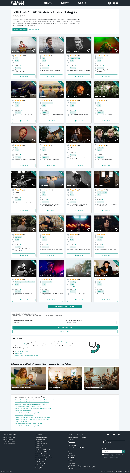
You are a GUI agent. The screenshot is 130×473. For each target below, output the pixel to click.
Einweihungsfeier (39, 466)
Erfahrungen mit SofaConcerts (76, 447)
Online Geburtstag (40, 462)
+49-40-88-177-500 (21, 351)
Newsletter (71, 457)
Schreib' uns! (18, 353)
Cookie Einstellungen (123, 471)
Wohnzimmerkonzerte (41, 437)
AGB (116, 471)
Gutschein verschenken (9, 443)
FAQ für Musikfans (8, 439)
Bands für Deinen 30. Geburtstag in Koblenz (28, 424)
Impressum (103, 471)
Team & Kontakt (72, 445)
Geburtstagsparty (40, 439)
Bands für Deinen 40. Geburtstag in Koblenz (28, 426)
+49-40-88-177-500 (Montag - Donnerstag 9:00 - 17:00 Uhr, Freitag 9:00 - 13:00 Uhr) (82, 466)
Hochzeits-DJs (39, 445)
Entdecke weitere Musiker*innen (65, 306)
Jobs (69, 451)
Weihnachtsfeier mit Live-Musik (43, 449)
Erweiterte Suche (65, 331)
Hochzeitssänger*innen (41, 443)
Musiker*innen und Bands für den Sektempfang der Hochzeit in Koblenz (36, 400)
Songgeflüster (71, 439)
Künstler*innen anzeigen (65, 327)
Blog (69, 449)
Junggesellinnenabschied (41, 464)
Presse (70, 453)
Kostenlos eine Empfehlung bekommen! (26, 355)
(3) (74, 287)
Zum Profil (24, 76)
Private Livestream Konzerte (42, 460)
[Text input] (112, 451)
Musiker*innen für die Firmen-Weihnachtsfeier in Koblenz (32, 417)
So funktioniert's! (34, 29)
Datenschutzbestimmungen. (111, 457)
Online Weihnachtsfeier (41, 452)
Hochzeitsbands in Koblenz (23, 411)
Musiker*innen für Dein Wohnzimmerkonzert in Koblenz (32, 402)
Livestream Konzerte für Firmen (43, 458)
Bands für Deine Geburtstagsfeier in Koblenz (28, 406)
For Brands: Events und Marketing (77, 437)
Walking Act (38, 468)
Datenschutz (110, 471)
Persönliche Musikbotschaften (43, 456)
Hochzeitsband (39, 441)
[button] (115, 3)
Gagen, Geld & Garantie (9, 441)
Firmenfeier (38, 447)
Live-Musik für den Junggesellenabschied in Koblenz (30, 404)
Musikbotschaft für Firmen (42, 454)
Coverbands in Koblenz (22, 421)
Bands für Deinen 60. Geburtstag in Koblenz (28, 413)
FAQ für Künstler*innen (9, 437)
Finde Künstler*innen (20, 30)
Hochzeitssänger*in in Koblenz (24, 415)
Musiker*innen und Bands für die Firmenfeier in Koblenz (32, 419)
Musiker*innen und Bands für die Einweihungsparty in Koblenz (33, 408)
